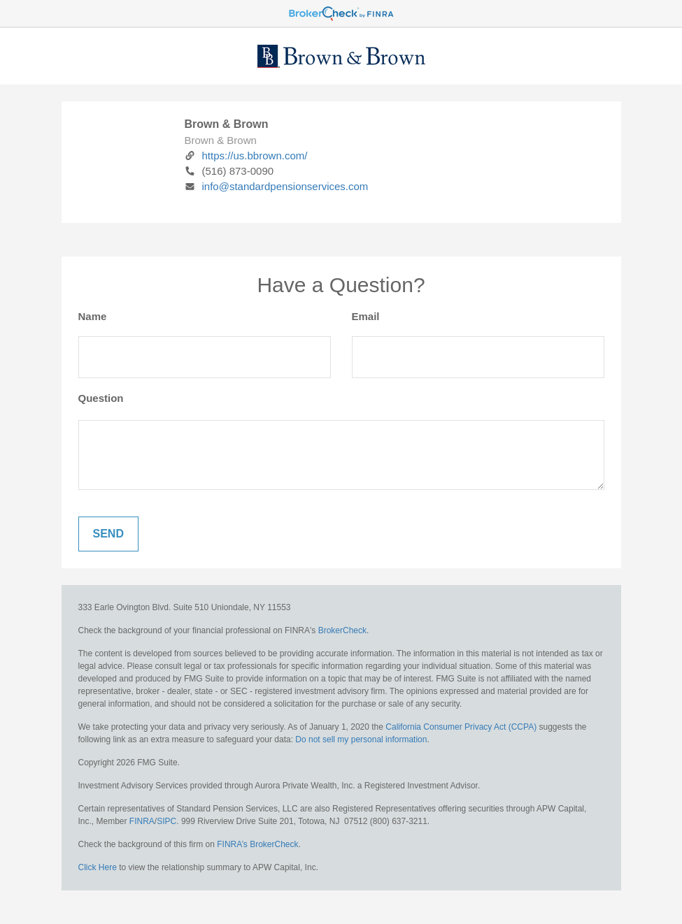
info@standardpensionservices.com (277, 186)
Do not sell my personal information (361, 739)
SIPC (166, 821)
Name (92, 316)
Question (101, 398)
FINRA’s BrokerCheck (257, 844)
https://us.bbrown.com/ (246, 155)
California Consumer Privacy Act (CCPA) (461, 727)
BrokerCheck (342, 630)
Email (366, 316)
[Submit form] (108, 534)
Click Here (97, 867)
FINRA (142, 821)
